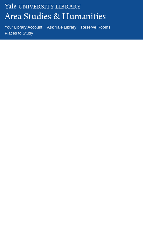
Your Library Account (23, 27)
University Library (43, 6)
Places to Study (19, 33)
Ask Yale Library (61, 27)
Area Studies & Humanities (55, 16)
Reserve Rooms (95, 27)
